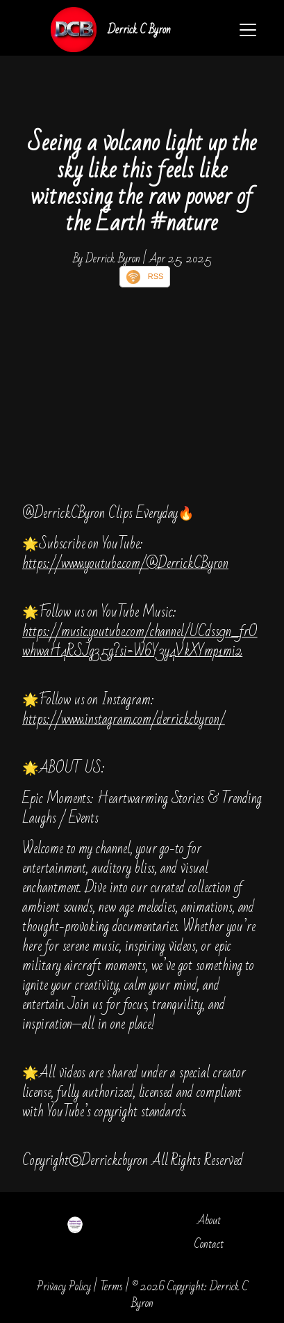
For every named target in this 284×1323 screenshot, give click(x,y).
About (209, 1220)
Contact (209, 1244)
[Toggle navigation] (247, 30)
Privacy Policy (64, 1286)
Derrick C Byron (139, 29)
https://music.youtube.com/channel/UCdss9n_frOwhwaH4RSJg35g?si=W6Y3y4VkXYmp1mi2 (140, 641)
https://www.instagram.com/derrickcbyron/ (123, 719)
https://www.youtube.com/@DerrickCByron (125, 563)
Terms (111, 1286)
